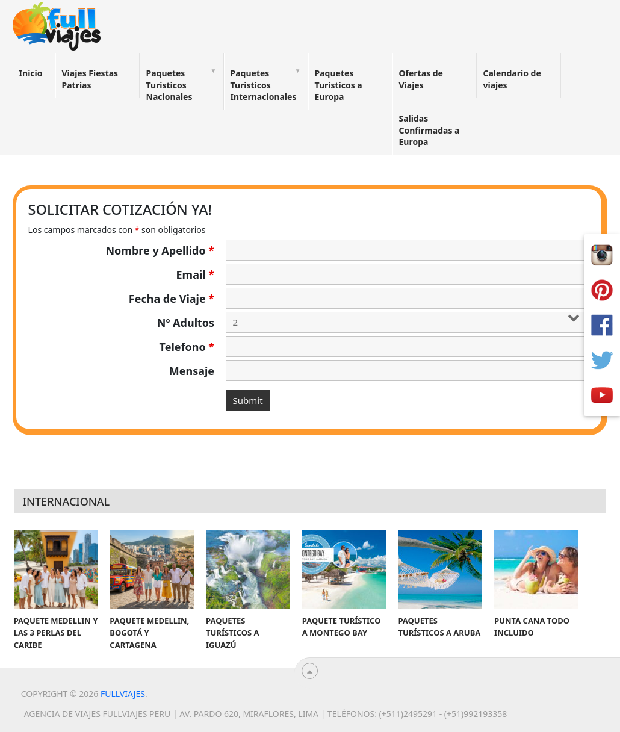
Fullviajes (123, 693)
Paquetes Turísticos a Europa (338, 84)
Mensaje (191, 371)
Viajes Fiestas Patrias (90, 79)
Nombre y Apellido (159, 250)
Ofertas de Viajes (421, 79)
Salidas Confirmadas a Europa (429, 130)
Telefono (187, 347)
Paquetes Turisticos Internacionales (264, 84)
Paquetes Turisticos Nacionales (169, 84)
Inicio (31, 73)
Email (195, 274)
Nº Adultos (185, 323)
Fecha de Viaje (171, 299)
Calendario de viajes (512, 79)
